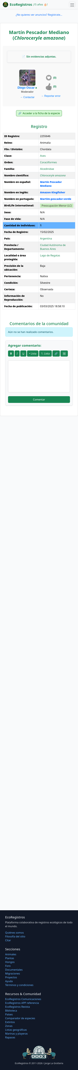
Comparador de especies (20, 1018)
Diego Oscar (26, 87)
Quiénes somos (14, 932)
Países (9, 1014)
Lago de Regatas (50, 255)
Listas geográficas (16, 1030)
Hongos (10, 962)
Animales (10, 954)
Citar (8, 940)
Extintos (10, 1022)
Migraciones (12, 973)
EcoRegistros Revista (17, 1006)
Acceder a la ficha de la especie (39, 113)
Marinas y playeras (16, 1033)
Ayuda (9, 981)
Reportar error (50, 96)
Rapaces (10, 1037)
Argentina (46, 238)
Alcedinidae (47, 169)
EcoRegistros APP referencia (22, 1003)
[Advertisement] (39, 462)
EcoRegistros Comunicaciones (23, 999)
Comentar (39, 399)
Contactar (27, 97)
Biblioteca (11, 1010)
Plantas (9, 958)
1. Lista (45, 353)
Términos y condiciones (19, 985)
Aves (43, 156)
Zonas (8, 1026)
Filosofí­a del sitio (15, 936)
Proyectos (11, 977)
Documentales (14, 969)
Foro (8, 966)
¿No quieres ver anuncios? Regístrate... (39, 14)
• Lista (32, 353)
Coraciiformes (48, 162)
